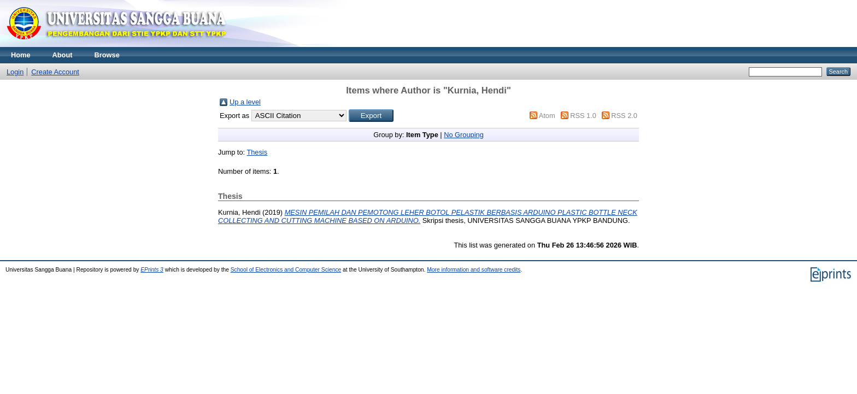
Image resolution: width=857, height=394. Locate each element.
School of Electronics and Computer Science (286, 270)
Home (21, 55)
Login (15, 72)
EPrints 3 (151, 270)
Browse (107, 55)
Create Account (55, 72)
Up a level (245, 102)
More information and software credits (473, 270)
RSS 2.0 (624, 115)
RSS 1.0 (583, 115)
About (62, 55)
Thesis (256, 152)
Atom (547, 115)
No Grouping (464, 135)
